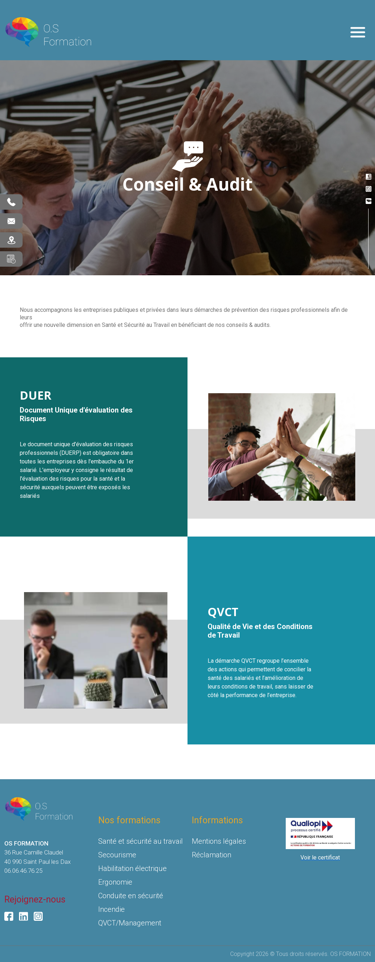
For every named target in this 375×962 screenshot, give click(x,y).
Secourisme (117, 855)
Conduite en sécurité (130, 895)
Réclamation (211, 855)
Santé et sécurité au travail (140, 841)
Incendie (111, 909)
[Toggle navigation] (358, 32)
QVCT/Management (129, 923)
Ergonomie (115, 882)
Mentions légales (219, 841)
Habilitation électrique (132, 868)
